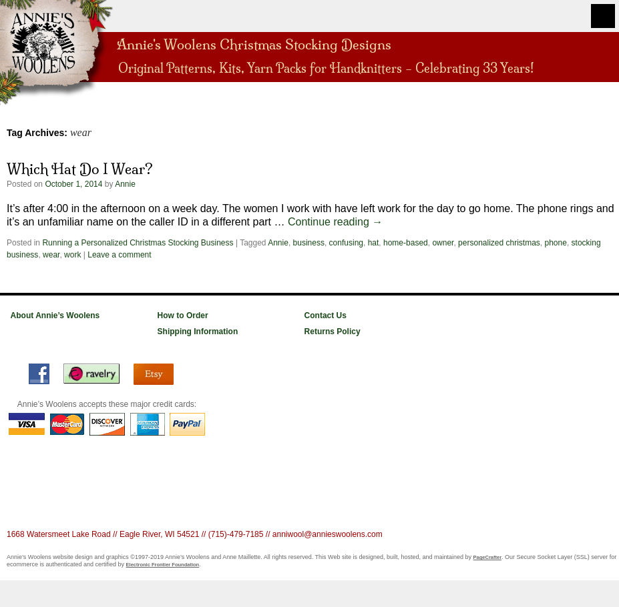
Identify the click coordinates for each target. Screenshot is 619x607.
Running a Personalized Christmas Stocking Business (137, 242)
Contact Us (325, 315)
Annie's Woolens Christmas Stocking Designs (254, 43)
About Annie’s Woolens (55, 315)
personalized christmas (499, 242)
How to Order (183, 315)
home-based (405, 242)
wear (51, 254)
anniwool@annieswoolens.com (327, 534)
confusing (346, 242)
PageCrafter (487, 557)
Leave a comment (119, 254)
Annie (125, 184)
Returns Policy (332, 331)
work (72, 254)
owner (442, 242)
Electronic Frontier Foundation (163, 565)
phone (556, 242)
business (309, 242)
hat (373, 242)
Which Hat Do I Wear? (80, 168)
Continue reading (335, 221)
